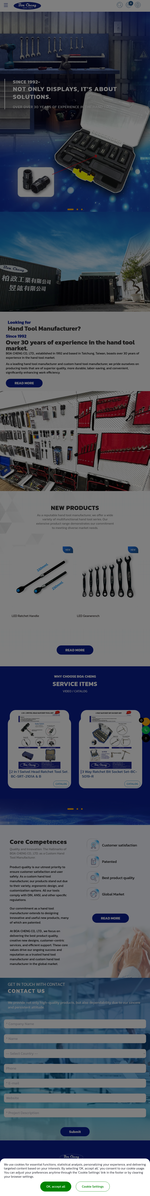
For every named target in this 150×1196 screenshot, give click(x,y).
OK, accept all (55, 1186)
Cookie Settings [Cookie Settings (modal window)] (93, 1186)
